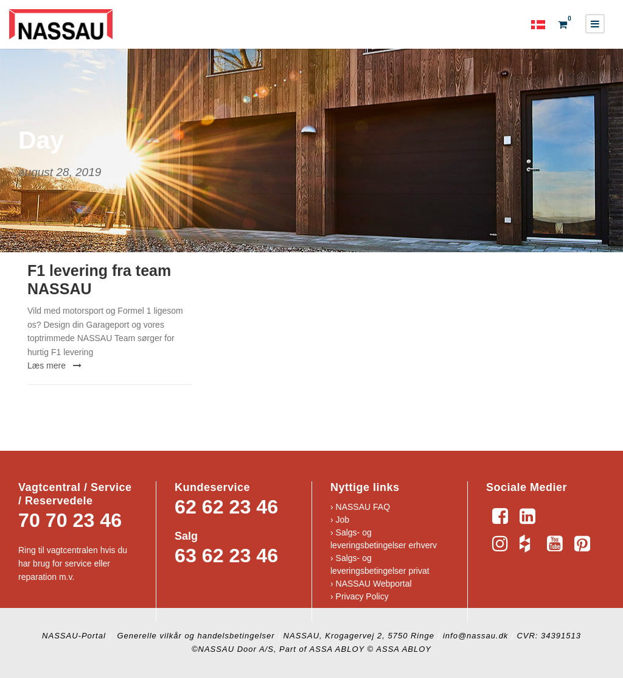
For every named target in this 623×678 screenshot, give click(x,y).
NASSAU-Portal (74, 635)
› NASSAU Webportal (371, 583)
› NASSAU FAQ (360, 507)
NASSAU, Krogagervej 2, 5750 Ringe (359, 635)
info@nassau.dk (475, 635)
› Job (339, 519)
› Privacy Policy (359, 596)
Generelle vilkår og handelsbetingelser (194, 635)
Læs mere (54, 365)
